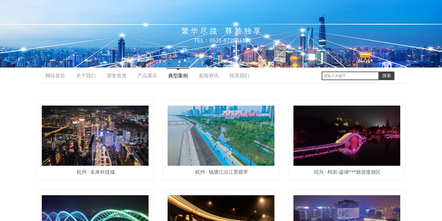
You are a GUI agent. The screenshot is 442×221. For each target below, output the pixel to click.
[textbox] (350, 76)
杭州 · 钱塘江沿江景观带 (221, 172)
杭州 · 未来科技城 (96, 172)
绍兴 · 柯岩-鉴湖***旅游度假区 (347, 172)
